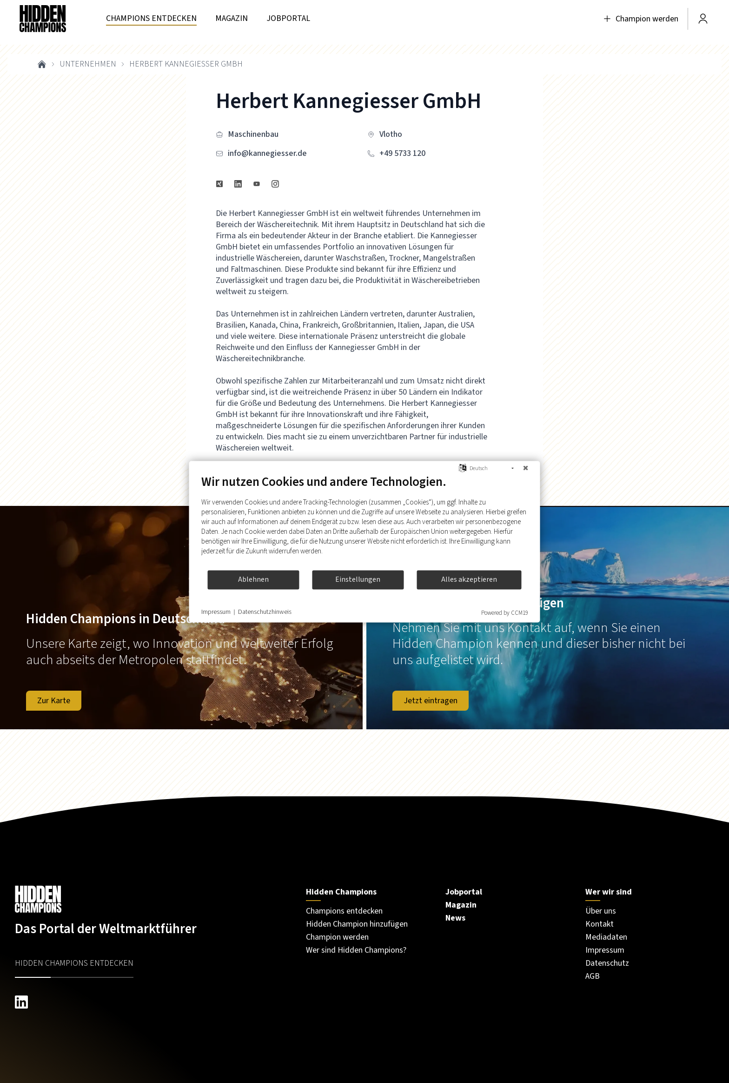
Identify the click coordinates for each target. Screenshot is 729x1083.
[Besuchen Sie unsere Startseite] (151, 899)
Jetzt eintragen (430, 700)
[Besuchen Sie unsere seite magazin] (231, 18)
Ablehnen (253, 579)
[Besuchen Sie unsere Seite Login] (703, 18)
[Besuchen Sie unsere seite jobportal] (288, 18)
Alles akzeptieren (469, 579)
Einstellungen (357, 579)
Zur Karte (53, 700)
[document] (364, 521)
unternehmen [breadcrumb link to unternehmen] (88, 64)
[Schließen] (526, 468)
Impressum (216, 612)
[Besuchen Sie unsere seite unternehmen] (151, 18)
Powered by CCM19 (504, 612)
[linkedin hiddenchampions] (151, 1002)
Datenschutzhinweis (265, 612)
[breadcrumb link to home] (41, 64)
